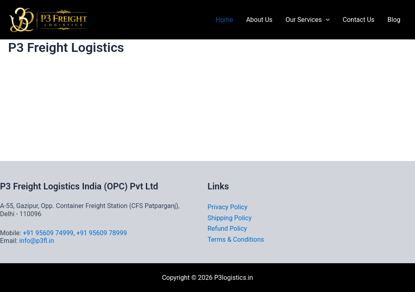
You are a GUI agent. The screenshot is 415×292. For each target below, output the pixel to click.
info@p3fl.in (36, 241)
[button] (326, 20)
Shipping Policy (230, 218)
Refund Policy (227, 228)
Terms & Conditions (236, 239)
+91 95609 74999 (48, 233)
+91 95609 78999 (101, 233)
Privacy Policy (228, 207)
